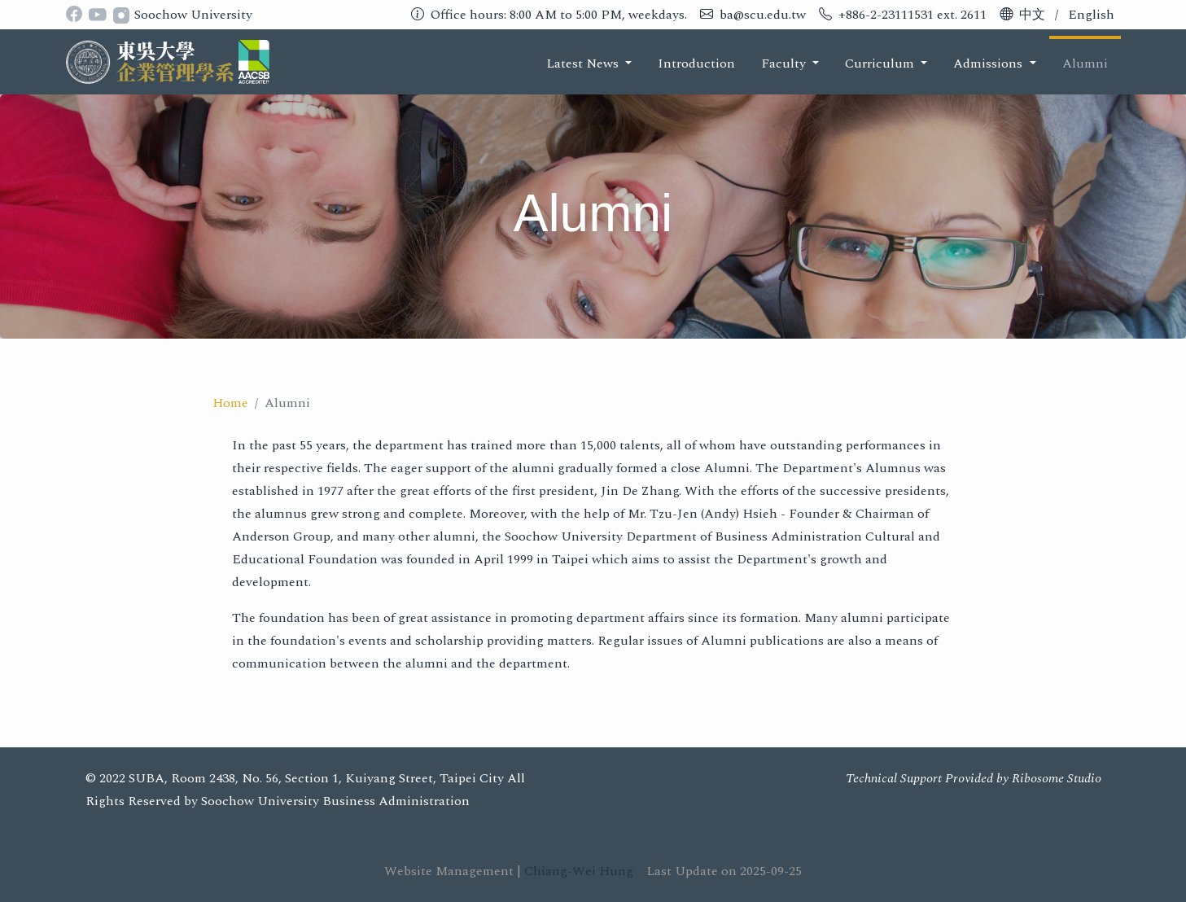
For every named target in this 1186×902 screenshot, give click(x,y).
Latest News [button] (584, 63)
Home (230, 403)
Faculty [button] (785, 63)
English (1091, 14)
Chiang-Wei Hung (578, 871)
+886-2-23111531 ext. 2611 (912, 14)
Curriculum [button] (881, 63)
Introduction (696, 63)
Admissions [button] (989, 63)
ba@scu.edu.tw (763, 14)
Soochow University (193, 14)
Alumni (1085, 63)
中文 (1032, 14)
